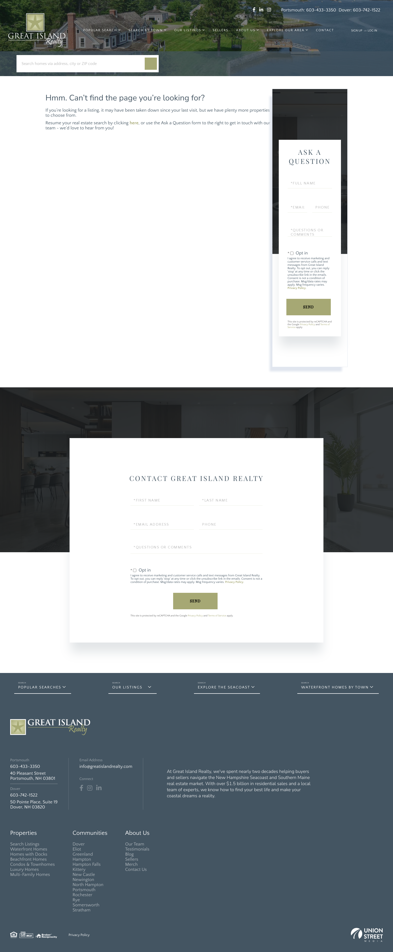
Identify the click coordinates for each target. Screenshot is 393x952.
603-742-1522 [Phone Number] (24, 795)
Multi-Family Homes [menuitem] (30, 874)
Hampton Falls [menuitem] (87, 864)
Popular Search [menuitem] (100, 30)
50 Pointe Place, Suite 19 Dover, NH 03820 (34, 805)
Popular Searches (39, 687)
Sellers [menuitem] (220, 30)
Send (308, 307)
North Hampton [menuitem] (88, 884)
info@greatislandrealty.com (105, 766)
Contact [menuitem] (325, 30)
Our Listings (127, 687)
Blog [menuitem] (129, 854)
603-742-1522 (366, 10)
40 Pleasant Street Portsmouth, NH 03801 (32, 776)
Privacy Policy (297, 288)
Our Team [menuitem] (134, 844)
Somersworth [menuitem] (86, 905)
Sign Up (356, 30)
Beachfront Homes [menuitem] (28, 859)
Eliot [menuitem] (77, 849)
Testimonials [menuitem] (137, 849)
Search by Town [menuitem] (145, 30)
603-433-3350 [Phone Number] (25, 766)
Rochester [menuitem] (82, 894)
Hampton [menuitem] (82, 859)
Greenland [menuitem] (83, 854)
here (134, 123)
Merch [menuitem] (131, 864)
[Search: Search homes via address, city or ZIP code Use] (82, 64)
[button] (151, 64)
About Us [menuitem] (245, 30)
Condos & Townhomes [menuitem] (32, 864)
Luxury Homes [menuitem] (24, 869)
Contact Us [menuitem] (136, 869)
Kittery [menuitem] (79, 869)
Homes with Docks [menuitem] (28, 854)
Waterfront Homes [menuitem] (28, 849)
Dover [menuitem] (79, 844)
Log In (372, 30)
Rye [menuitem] (76, 900)
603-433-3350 (321, 10)
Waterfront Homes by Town (335, 687)
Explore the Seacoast (224, 687)
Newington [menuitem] (83, 879)
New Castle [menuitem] (84, 874)
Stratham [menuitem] (82, 910)
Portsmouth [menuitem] (84, 889)
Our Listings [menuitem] (187, 30)
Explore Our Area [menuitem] (285, 30)
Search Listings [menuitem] (24, 844)
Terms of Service (217, 615)
